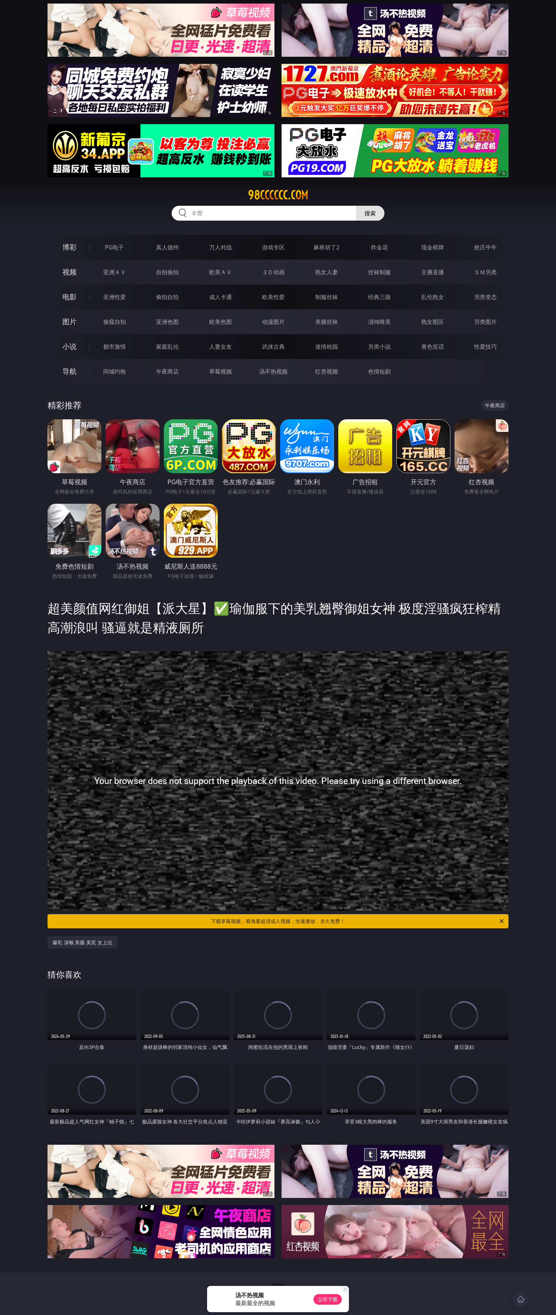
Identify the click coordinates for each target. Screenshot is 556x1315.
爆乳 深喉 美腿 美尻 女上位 (82, 942)
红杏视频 (326, 371)
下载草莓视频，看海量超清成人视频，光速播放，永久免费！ (358, 921)
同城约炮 (114, 371)
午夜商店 (167, 371)
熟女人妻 (326, 272)
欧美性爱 (273, 297)
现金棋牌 (432, 247)
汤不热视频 (273, 371)
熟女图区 (432, 322)
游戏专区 (273, 247)
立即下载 (328, 1299)
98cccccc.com (278, 195)
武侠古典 (273, 346)
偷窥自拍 (114, 322)
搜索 (370, 213)
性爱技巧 (485, 346)
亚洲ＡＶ (114, 272)
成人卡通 (220, 297)
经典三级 (379, 297)
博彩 (69, 247)
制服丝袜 (326, 297)
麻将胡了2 (326, 247)
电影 (69, 297)
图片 (69, 321)
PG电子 (114, 247)
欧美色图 (220, 322)
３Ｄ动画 (273, 272)
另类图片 (485, 322)
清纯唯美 (379, 322)
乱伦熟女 (432, 297)
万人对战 (220, 247)
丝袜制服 (379, 272)
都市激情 (114, 346)
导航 (69, 371)
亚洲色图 (167, 322)
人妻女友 (220, 346)
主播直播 (432, 272)
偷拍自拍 (167, 297)
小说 (69, 346)
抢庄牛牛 (485, 247)
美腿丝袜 (326, 322)
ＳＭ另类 (485, 272)
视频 (69, 272)
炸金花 (379, 247)
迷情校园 (326, 346)
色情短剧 (379, 371)
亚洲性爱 (114, 297)
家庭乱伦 (167, 346)
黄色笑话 (432, 346)
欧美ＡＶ (220, 272)
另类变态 (485, 297)
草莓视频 (220, 371)
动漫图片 (273, 322)
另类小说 (379, 346)
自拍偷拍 (167, 272)
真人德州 (167, 247)
